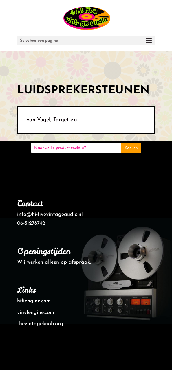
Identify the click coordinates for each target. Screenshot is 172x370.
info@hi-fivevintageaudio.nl (50, 214)
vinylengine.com (35, 312)
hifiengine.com (34, 301)
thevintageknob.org (40, 324)
